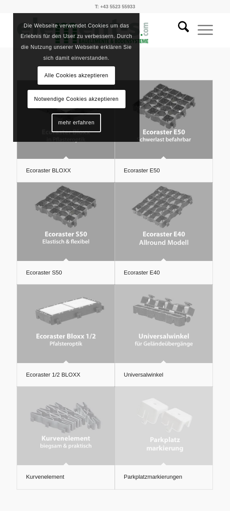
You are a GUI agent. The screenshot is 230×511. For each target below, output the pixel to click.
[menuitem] (179, 30)
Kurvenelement (45, 476)
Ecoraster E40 (142, 272)
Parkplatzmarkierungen (153, 476)
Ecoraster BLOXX (48, 170)
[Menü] (201, 30)
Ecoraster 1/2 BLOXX (53, 374)
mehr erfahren (76, 123)
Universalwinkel (143, 374)
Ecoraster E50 (142, 170)
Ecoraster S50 (44, 272)
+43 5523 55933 (117, 6)
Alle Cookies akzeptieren (76, 75)
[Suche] (179, 30)
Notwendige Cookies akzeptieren (76, 99)
